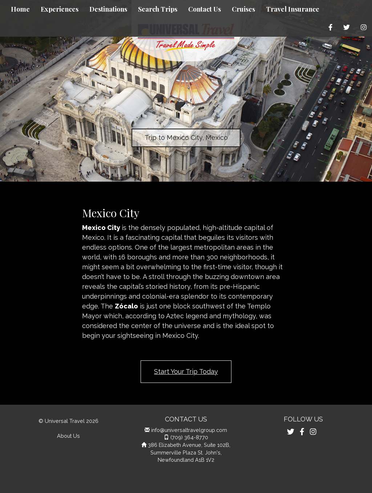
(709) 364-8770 (189, 437)
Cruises (243, 9)
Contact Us (204, 9)
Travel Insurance (292, 9)
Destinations (108, 9)
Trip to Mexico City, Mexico (186, 137)
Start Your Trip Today (186, 371)
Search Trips (157, 9)
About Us (68, 436)
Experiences (59, 9)
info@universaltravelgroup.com (189, 430)
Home (20, 9)
